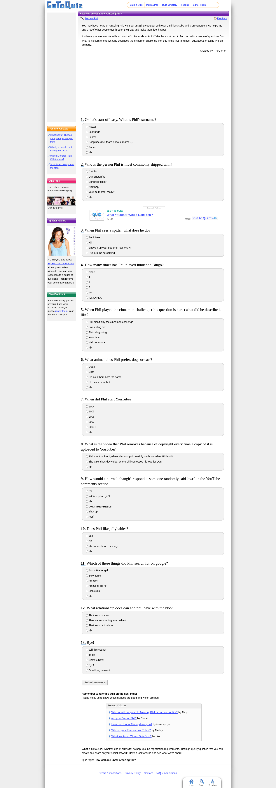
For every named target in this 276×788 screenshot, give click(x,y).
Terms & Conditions (110, 773)
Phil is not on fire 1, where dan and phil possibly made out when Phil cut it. (130, 456)
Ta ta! (90, 654)
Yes (89, 535)
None (90, 272)
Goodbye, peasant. (98, 670)
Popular (185, 5)
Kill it (90, 242)
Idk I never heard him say (102, 546)
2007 (90, 421)
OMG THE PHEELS (99, 506)
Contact (148, 773)
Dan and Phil (91, 18)
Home (191, 782)
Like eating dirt (96, 327)
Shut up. (92, 511)
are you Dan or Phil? (124, 718)
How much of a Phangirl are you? (131, 724)
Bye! (90, 665)
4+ (89, 292)
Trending (212, 782)
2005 (90, 411)
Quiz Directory (169, 5)
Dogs (90, 366)
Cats (90, 371)
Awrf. (90, 516)
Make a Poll (152, 5)
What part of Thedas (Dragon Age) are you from (61, 138)
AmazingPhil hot (96, 585)
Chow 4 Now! (95, 660)
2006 (90, 416)
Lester (91, 137)
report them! (61, 311)
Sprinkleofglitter (96, 181)
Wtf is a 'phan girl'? (98, 496)
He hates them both (98, 382)
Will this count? (96, 649)
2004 (90, 406)
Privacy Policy (133, 773)
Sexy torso (93, 575)
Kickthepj (92, 186)
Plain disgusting (96, 332)
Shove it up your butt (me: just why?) (108, 247)
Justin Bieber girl (97, 570)
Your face (92, 337)
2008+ (91, 426)
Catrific (91, 171)
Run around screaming (100, 252)
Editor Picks (199, 5)
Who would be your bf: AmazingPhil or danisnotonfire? (144, 712)
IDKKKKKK (94, 297)
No (89, 541)
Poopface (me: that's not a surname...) (109, 142)
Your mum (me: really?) (101, 191)
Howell (91, 126)
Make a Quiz (136, 5)
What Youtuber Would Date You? (130, 215)
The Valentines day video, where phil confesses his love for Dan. (124, 461)
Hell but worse (95, 342)
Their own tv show (97, 615)
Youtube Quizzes (202, 218)
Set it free (93, 237)
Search (202, 782)
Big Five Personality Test (61, 263)
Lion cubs (93, 590)
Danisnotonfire (95, 176)
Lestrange (93, 131)
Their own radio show (99, 625)
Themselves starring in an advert (106, 620)
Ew (89, 491)
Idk (89, 152)
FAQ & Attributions (166, 773)
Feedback (222, 18)
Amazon (92, 580)
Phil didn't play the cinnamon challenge (109, 322)
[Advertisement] (154, 84)
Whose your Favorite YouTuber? (131, 730)
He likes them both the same (103, 377)
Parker (91, 147)
